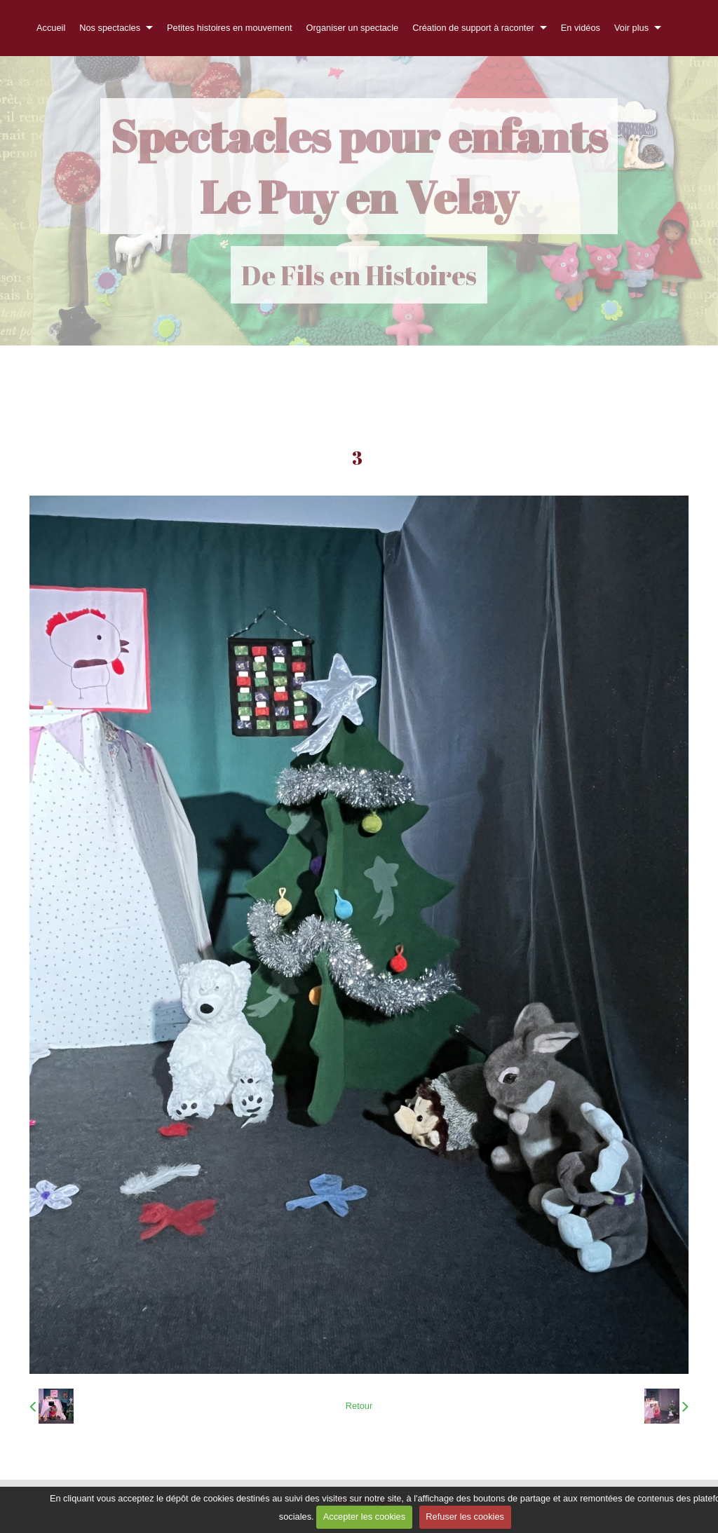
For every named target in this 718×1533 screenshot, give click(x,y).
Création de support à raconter (473, 27)
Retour (359, 1406)
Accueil (50, 27)
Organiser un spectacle (352, 27)
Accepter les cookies (364, 1516)
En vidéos (580, 27)
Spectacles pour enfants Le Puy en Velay (359, 166)
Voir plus (631, 27)
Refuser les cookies (465, 1516)
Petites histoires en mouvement (229, 27)
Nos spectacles (109, 27)
